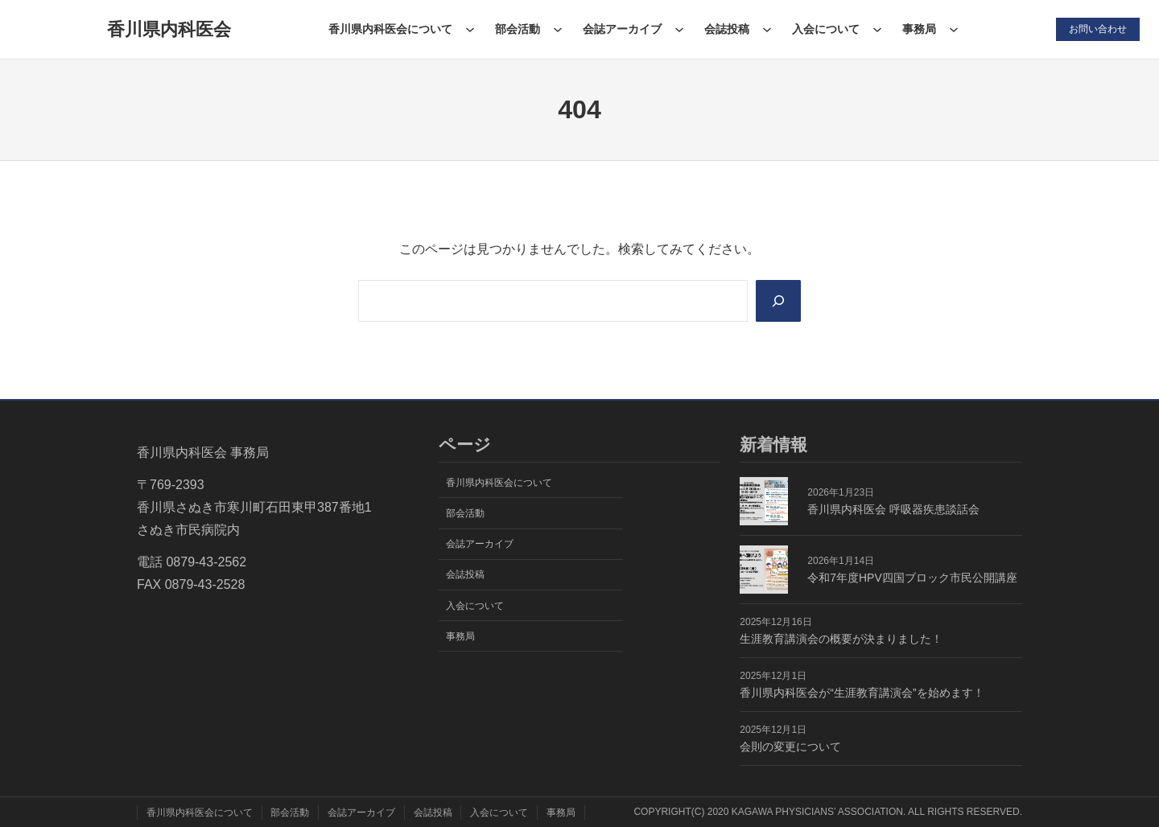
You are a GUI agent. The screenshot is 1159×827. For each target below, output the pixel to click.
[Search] (778, 301)
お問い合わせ (1098, 29)
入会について (826, 29)
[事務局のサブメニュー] (954, 29)
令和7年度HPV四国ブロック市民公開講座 (912, 577)
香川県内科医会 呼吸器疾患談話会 (893, 509)
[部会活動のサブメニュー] (558, 29)
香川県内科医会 (169, 29)
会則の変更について (790, 746)
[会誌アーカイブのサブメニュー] (679, 29)
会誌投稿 (726, 29)
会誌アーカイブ (622, 29)
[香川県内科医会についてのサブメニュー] (470, 29)
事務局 (919, 29)
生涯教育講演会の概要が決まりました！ (841, 638)
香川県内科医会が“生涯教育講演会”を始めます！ (862, 692)
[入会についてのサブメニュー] (877, 29)
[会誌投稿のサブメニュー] (767, 29)
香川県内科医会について (390, 29)
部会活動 (517, 29)
